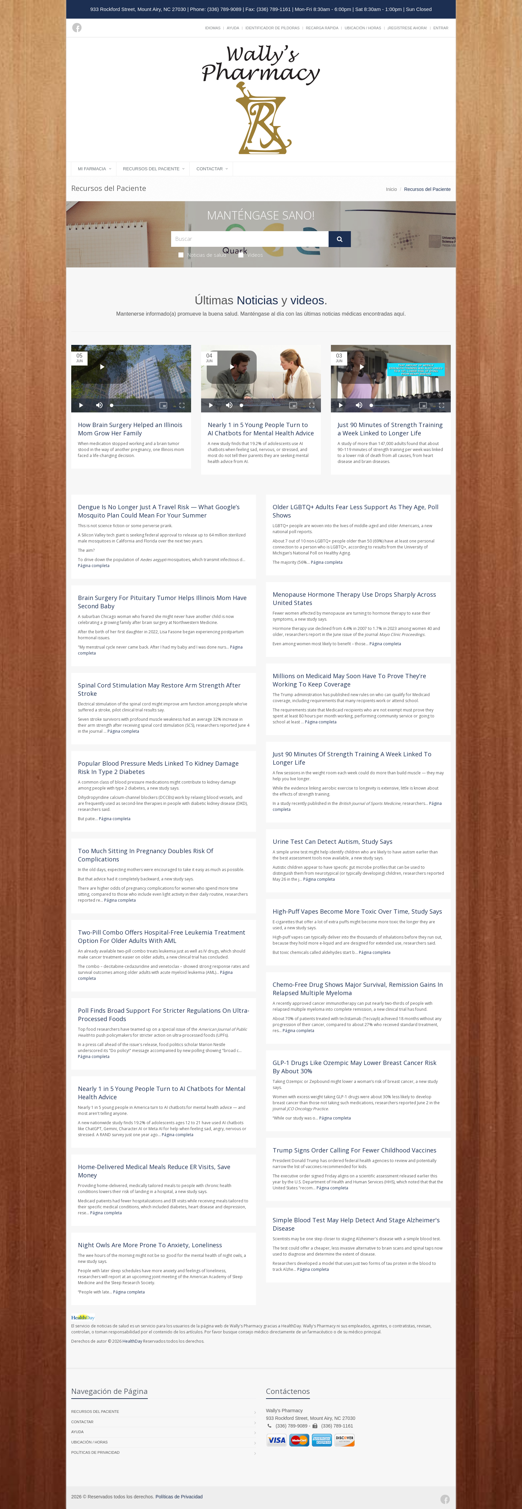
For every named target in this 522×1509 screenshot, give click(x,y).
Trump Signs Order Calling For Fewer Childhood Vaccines (354, 1150)
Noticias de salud (202, 254)
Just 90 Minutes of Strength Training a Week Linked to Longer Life (390, 429)
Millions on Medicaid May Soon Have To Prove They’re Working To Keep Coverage (349, 680)
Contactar (209, 168)
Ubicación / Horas (363, 28)
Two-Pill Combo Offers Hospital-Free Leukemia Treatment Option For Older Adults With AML (161, 936)
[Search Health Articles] (250, 239)
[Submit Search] (340, 239)
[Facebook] (77, 27)
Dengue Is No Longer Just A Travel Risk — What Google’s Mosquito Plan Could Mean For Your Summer (159, 511)
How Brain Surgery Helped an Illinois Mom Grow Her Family (130, 429)
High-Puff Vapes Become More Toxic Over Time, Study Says (357, 911)
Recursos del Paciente (151, 168)
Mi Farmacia (92, 168)
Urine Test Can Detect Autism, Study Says (332, 841)
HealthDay (132, 1341)
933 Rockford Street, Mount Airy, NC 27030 (138, 9)
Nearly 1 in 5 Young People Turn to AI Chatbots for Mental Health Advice (261, 429)
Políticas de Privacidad (95, 1452)
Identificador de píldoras (272, 28)
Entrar (440, 28)
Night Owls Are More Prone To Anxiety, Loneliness (150, 1245)
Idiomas (212, 28)
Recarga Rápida (322, 28)
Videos (250, 254)
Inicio (391, 189)
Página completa (94, 565)
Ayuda (233, 28)
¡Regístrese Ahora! (407, 28)
